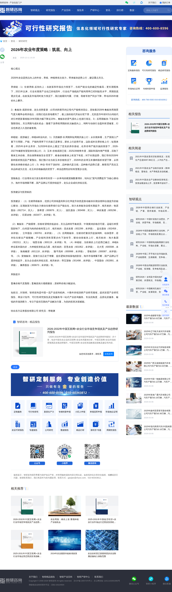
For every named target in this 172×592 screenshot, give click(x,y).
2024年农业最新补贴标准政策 (64, 553)
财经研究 (23, 41)
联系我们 (98, 577)
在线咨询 (109, 354)
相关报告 (134, 114)
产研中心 (96, 10)
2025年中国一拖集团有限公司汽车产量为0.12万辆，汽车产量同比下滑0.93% (158, 382)
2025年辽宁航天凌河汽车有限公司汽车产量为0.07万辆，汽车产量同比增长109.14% (158, 334)
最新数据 (132, 306)
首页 (5, 41)
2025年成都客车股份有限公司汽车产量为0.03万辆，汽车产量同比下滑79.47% (158, 318)
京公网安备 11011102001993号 (107, 581)
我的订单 (165, 3)
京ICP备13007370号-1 (83, 581)
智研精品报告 (48, 577)
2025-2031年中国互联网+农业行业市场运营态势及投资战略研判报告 (27, 556)
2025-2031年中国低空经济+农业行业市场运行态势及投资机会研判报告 (102, 522)
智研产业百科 (65, 577)
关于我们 (152, 2)
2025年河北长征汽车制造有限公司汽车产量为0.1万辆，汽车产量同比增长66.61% (157, 350)
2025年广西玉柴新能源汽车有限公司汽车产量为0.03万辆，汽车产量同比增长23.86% (158, 366)
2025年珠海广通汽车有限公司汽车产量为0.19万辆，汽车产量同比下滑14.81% (158, 398)
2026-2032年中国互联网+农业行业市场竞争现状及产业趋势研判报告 (27, 522)
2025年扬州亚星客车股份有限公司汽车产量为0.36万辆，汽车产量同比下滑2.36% (158, 413)
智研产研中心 (83, 577)
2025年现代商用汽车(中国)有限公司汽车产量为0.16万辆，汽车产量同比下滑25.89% (158, 429)
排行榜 (121, 10)
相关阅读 (134, 148)
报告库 (81, 10)
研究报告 (51, 10)
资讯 (109, 10)
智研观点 (36, 10)
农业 (14, 58)
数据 (133, 10)
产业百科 (67, 10)
